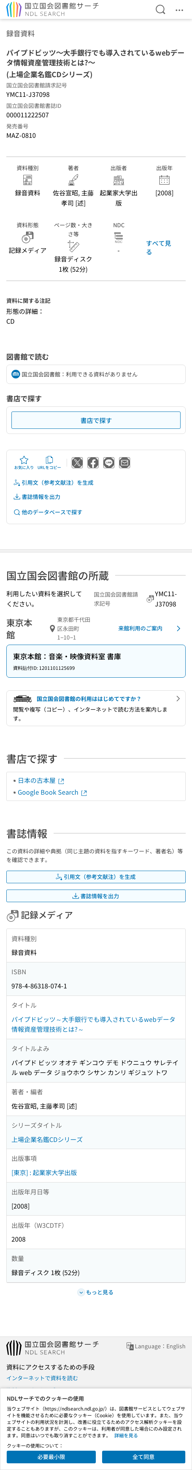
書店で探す (96, 420)
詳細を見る (126, 1435)
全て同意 (143, 1457)
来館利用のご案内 (150, 628)
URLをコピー (49, 462)
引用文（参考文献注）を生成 (53, 482)
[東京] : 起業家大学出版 (44, 1172)
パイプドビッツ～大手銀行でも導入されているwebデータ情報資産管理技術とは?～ (93, 1024)
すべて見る (158, 247)
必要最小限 (51, 1457)
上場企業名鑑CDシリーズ (47, 1139)
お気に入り (24, 462)
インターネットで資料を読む (42, 1378)
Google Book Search (53, 792)
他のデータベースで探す (47, 512)
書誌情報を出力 (36, 497)
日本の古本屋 (41, 780)
